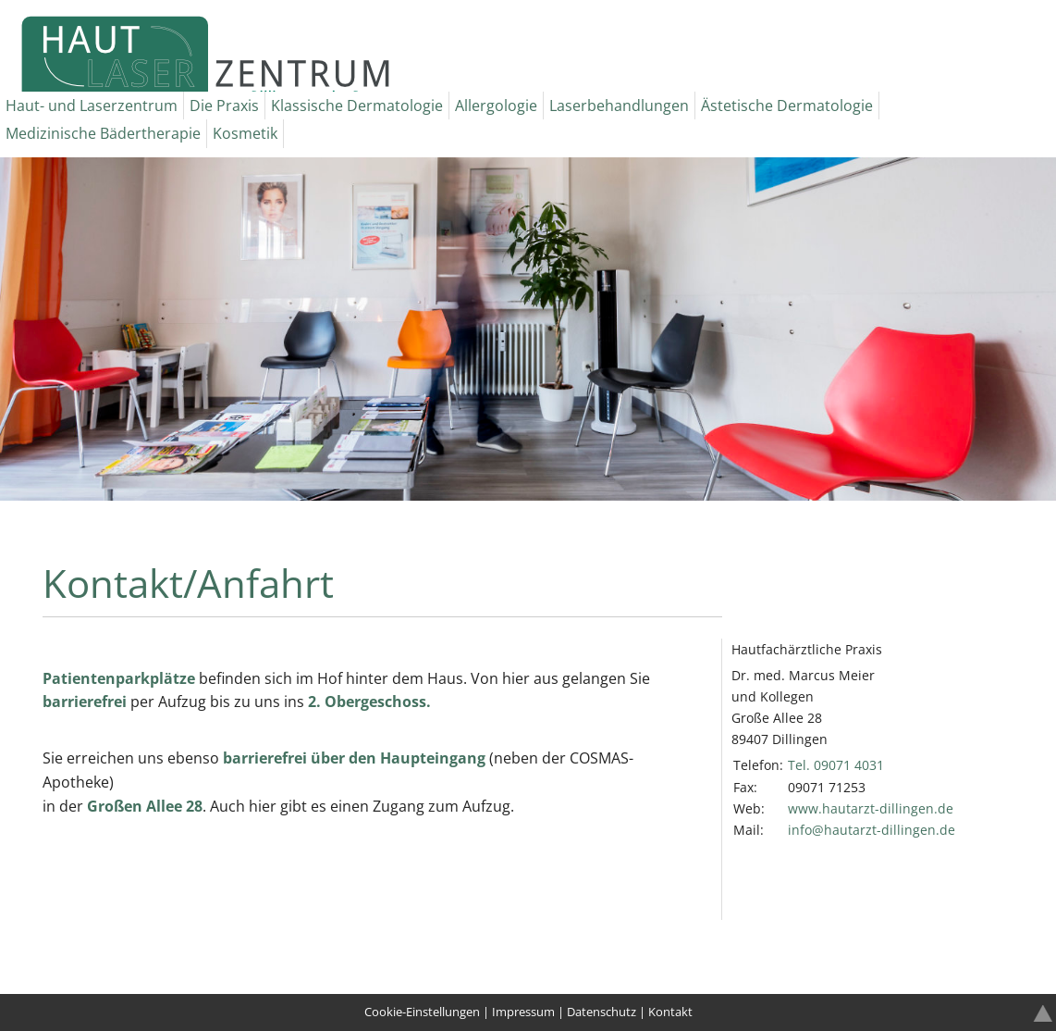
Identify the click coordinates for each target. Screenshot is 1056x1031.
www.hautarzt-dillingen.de (870, 808)
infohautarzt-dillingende (871, 829)
